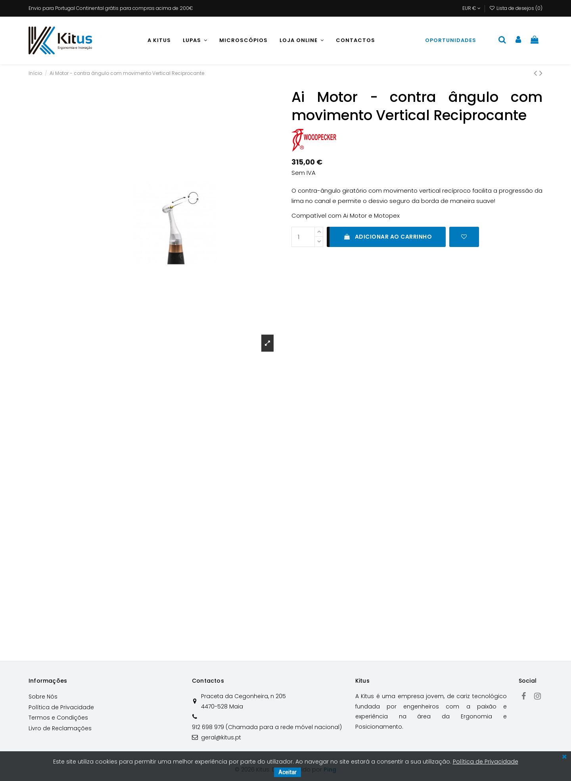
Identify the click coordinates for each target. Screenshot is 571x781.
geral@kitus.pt (221, 737)
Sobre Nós (43, 697)
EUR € (471, 8)
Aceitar (287, 772)
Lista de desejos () (515, 8)
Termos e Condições (58, 718)
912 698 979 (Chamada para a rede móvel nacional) (267, 727)
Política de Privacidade (61, 707)
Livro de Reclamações (60, 728)
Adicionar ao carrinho (387, 237)
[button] (195, 40)
